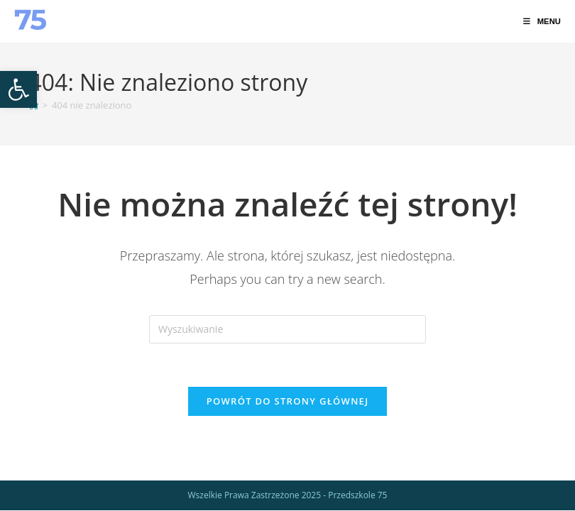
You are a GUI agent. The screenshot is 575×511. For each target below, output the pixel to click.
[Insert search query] (287, 329)
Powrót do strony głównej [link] (288, 401)
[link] (18, 89)
